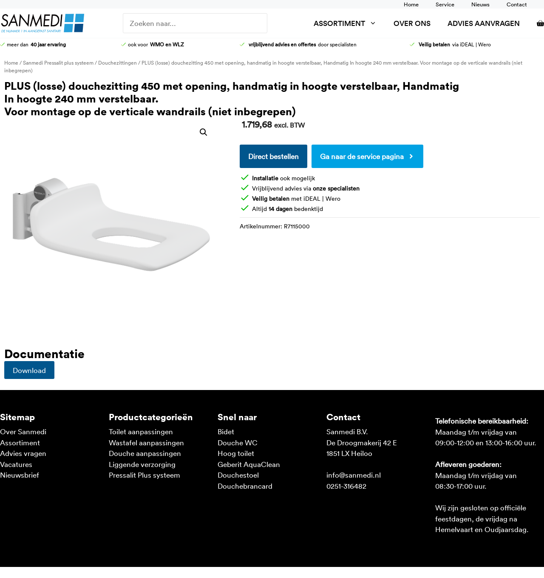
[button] (203, 132)
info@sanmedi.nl (353, 474)
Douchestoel (238, 474)
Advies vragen (23, 453)
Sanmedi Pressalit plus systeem (58, 62)
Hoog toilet (236, 453)
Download (29, 370)
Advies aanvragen (484, 23)
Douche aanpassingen (145, 453)
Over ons (412, 23)
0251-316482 (346, 485)
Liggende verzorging (142, 464)
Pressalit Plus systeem (144, 474)
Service (445, 4)
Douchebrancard (245, 485)
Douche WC (238, 442)
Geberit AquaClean (249, 464)
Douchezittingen (117, 62)
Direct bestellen (273, 156)
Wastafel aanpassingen (146, 442)
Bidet (226, 431)
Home (411, 4)
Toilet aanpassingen (141, 431)
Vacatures (16, 464)
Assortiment (349, 23)
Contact (517, 4)
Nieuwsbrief (19, 474)
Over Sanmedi (23, 431)
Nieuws (480, 4)
